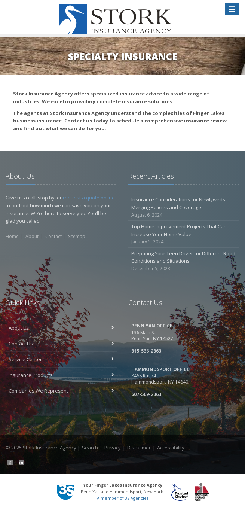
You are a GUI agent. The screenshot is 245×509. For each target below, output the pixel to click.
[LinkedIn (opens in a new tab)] (21, 462)
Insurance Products (61, 375)
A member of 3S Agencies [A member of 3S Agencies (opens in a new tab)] (122, 498)
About (32, 236)
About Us (61, 327)
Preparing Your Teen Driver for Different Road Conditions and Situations (184, 261)
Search (90, 447)
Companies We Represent (61, 390)
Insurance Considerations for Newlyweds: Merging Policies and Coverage (184, 207)
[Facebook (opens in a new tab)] (9, 462)
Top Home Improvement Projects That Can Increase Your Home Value (184, 234)
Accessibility (170, 447)
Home (12, 236)
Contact (53, 236)
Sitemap (76, 236)
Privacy (112, 447)
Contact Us (61, 343)
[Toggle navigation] (232, 9)
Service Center (61, 359)
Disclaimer (139, 447)
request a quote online (89, 197)
